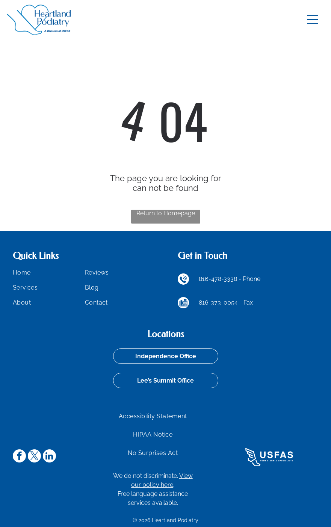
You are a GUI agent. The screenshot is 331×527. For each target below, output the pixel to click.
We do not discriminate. (145, 475)
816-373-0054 (218, 302)
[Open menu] (312, 19)
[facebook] (19, 456)
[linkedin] (49, 456)
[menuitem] (47, 272)
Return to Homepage (165, 213)
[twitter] (34, 456)
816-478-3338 (218, 278)
